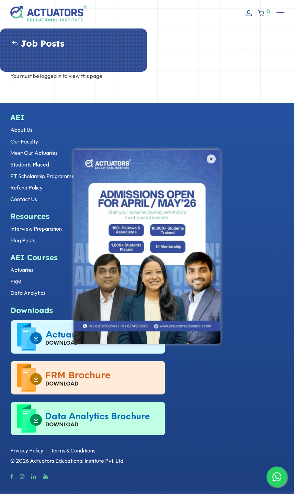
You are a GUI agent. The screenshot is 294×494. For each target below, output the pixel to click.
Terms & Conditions (72, 450)
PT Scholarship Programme (42, 176)
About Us (21, 129)
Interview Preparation (36, 228)
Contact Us (23, 199)
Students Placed (29, 164)
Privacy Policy (26, 450)
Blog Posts (22, 240)
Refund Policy (26, 187)
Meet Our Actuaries (34, 152)
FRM (15, 281)
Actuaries (22, 269)
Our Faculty (24, 141)
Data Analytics (28, 292)
